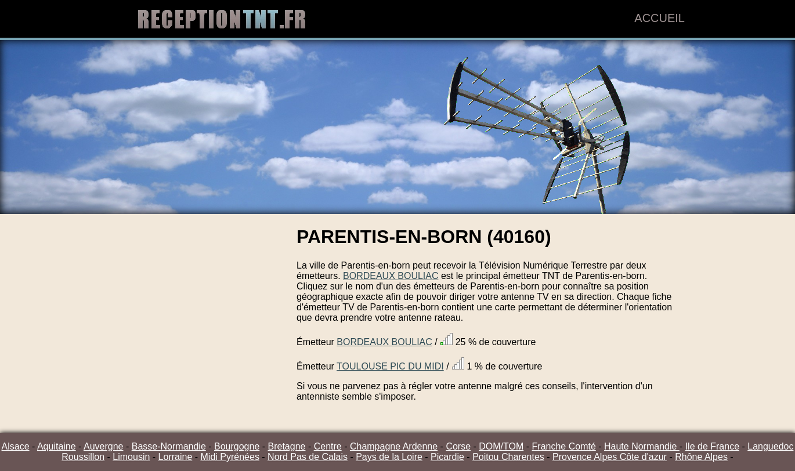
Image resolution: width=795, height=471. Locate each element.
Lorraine (175, 457)
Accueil (659, 18)
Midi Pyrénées (230, 457)
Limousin (131, 457)
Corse (458, 446)
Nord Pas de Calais (308, 457)
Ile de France (712, 446)
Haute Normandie (642, 446)
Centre (328, 446)
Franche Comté (564, 446)
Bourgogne (236, 446)
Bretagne (287, 446)
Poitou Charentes (508, 457)
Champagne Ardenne (394, 446)
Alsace (16, 446)
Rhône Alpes (701, 457)
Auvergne (104, 446)
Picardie (447, 457)
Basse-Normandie (169, 446)
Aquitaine (56, 446)
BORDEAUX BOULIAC (390, 276)
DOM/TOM (501, 446)
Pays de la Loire (389, 457)
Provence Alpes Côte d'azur (609, 457)
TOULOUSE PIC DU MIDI (390, 366)
